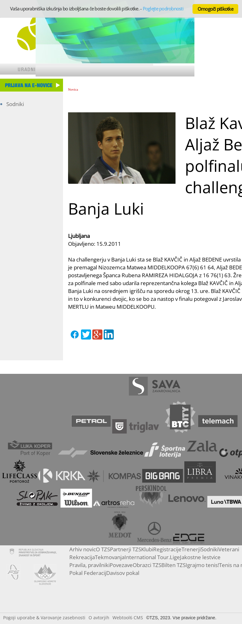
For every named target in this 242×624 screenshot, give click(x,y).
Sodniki (15, 104)
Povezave (121, 565)
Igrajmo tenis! (202, 565)
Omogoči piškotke (215, 9)
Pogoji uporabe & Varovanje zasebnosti (44, 618)
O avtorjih (99, 618)
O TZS (103, 549)
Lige (175, 557)
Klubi (147, 549)
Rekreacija (82, 557)
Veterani (228, 549)
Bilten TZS (173, 565)
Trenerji (191, 549)
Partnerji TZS (125, 549)
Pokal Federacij (87, 572)
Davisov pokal (122, 572)
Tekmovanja (109, 557)
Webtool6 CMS (127, 618)
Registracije (167, 549)
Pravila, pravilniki (89, 565)
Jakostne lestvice (200, 557)
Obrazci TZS (147, 565)
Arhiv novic (82, 549)
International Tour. (147, 557)
